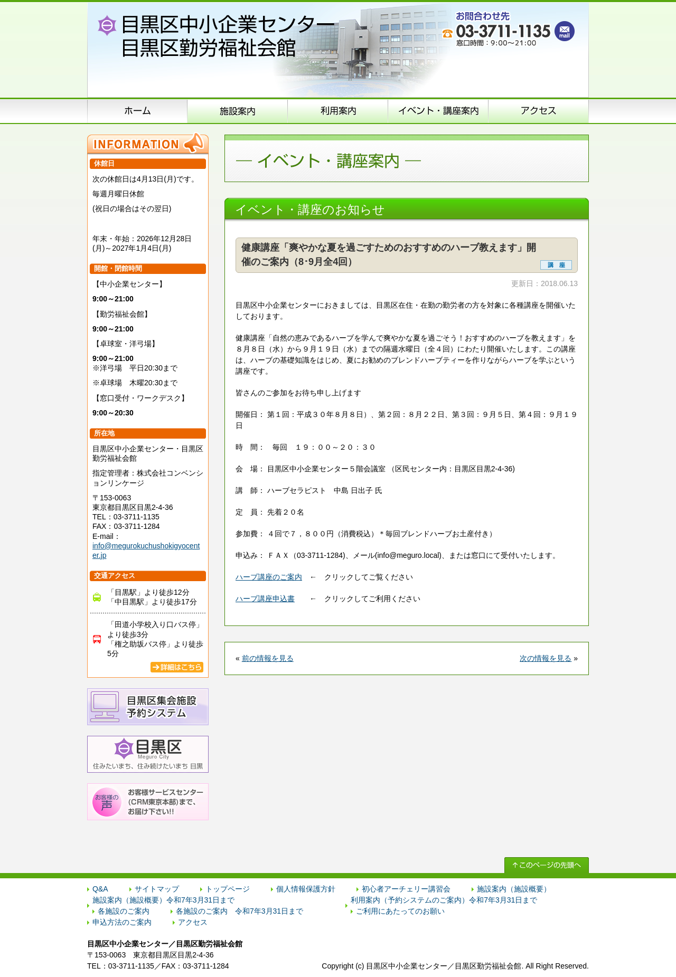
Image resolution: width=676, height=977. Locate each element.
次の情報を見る (545, 658)
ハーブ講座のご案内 (269, 577)
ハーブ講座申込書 (265, 598)
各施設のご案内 (123, 911)
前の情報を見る (268, 658)
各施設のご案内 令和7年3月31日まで (239, 911)
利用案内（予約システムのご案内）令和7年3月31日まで (444, 900)
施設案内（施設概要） (237, 111)
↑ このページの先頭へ (546, 865)
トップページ (227, 889)
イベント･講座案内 (438, 111)
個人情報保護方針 (305, 889)
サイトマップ (157, 889)
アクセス (539, 111)
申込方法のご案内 (338, 111)
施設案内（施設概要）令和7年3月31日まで (163, 900)
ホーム (137, 111)
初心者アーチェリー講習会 (406, 889)
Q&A (100, 889)
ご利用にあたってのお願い (400, 911)
